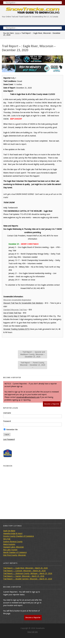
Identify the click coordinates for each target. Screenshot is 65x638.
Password (7, 421)
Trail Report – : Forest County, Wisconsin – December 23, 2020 (32, 365)
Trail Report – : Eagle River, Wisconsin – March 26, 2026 (25, 568)
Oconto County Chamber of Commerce (18, 536)
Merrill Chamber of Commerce (15, 552)
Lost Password (9, 439)
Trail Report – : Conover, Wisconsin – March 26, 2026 (24, 571)
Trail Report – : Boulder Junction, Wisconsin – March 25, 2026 (27, 579)
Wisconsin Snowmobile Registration (17, 300)
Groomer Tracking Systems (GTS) (16, 329)
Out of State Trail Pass (12, 313)
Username (7, 413)
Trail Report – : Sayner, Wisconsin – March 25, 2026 (23, 576)
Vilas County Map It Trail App (14, 316)
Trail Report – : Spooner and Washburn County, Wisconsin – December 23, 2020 (32, 354)
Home (17, 33)
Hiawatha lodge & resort (12, 533)
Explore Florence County (12, 542)
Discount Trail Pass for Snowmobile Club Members (23, 303)
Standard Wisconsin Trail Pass (15, 310)
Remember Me (11, 430)
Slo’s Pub (6, 539)
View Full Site (32, 632)
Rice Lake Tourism (10, 550)
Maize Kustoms (9, 544)
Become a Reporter (51, 404)
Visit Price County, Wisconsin (14, 555)
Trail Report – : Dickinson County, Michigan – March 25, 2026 (27, 573)
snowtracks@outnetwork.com (27, 397)
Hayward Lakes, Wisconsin (13, 547)
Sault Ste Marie (9, 531)
